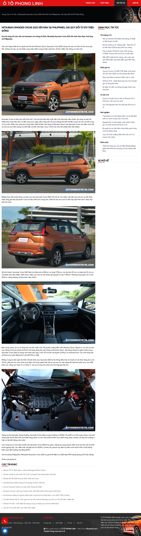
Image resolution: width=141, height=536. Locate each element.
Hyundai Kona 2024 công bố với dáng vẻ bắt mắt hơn (24, 483)
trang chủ (90, 3)
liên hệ (135, 3)
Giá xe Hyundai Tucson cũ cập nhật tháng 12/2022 (22, 487)
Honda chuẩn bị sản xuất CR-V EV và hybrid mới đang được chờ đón (29, 474)
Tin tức (69, 523)
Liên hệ (79, 523)
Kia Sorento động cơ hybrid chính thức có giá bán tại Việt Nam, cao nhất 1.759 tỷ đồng (36, 495)
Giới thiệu (59, 523)
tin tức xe (121, 3)
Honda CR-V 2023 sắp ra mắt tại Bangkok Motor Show (24, 470)
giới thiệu (104, 3)
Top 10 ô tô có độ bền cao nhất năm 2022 (19, 508)
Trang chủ (47, 523)
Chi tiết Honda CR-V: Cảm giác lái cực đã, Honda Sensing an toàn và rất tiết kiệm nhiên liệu (38, 499)
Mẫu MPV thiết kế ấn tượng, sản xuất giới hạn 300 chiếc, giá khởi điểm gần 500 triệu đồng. (119, 59)
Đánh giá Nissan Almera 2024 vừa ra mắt (118, 77)
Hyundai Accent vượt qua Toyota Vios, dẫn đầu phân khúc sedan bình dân (31, 491)
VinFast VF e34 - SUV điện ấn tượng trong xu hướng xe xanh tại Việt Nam (31, 504)
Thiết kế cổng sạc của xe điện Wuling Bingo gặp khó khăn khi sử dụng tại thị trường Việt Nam (119, 148)
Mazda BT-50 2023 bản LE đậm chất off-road (20, 479)
